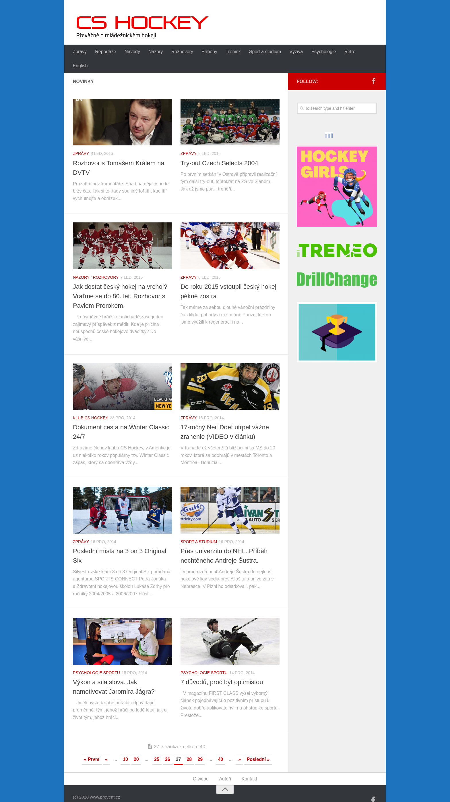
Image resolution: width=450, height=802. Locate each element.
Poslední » (258, 745)
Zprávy (80, 51)
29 (200, 745)
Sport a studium (263, 51)
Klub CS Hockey (90, 404)
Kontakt (249, 765)
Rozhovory (181, 51)
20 (136, 745)
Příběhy (208, 51)
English (368, 51)
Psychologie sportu (96, 659)
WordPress (107, 789)
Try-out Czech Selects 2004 (219, 149)
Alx (143, 789)
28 (189, 745)
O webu (201, 765)
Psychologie (321, 51)
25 (156, 745)
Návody (131, 51)
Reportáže (105, 51)
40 (220, 745)
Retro (347, 51)
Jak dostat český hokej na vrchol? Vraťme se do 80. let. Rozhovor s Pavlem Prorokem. (120, 282)
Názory (155, 51)
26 (167, 745)
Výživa (294, 51)
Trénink (231, 51)
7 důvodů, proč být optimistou (222, 668)
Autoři (225, 765)
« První (91, 745)
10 (125, 745)
